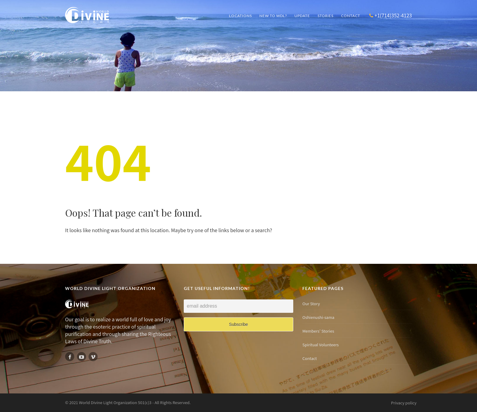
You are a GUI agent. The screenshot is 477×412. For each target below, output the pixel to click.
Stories (325, 15)
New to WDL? (273, 15)
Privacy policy (403, 403)
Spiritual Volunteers (321, 344)
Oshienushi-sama (319, 317)
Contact (350, 15)
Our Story (312, 303)
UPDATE (302, 15)
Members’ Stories (319, 331)
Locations (240, 15)
